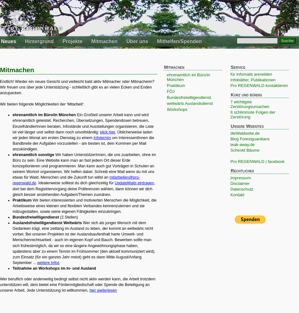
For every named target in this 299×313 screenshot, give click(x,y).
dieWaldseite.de (245, 133)
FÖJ (171, 91)
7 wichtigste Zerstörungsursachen (249, 104)
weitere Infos (48, 263)
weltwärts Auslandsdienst (190, 103)
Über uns (137, 41)
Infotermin (102, 138)
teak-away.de (242, 144)
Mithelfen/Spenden (179, 41)
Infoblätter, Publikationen (253, 80)
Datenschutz (241, 189)
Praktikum (176, 85)
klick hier (107, 132)
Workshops (177, 109)
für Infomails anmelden (251, 74)
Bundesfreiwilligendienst (189, 97)
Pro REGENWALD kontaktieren (259, 85)
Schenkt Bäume (245, 150)
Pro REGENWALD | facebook (257, 161)
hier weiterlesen (103, 290)
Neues (8, 41)
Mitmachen (104, 41)
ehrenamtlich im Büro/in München (188, 77)
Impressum (240, 177)
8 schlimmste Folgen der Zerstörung (252, 114)
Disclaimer (240, 183)
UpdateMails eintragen (134, 183)
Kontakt (237, 194)
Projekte (72, 41)
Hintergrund (39, 41)
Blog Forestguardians (250, 139)
